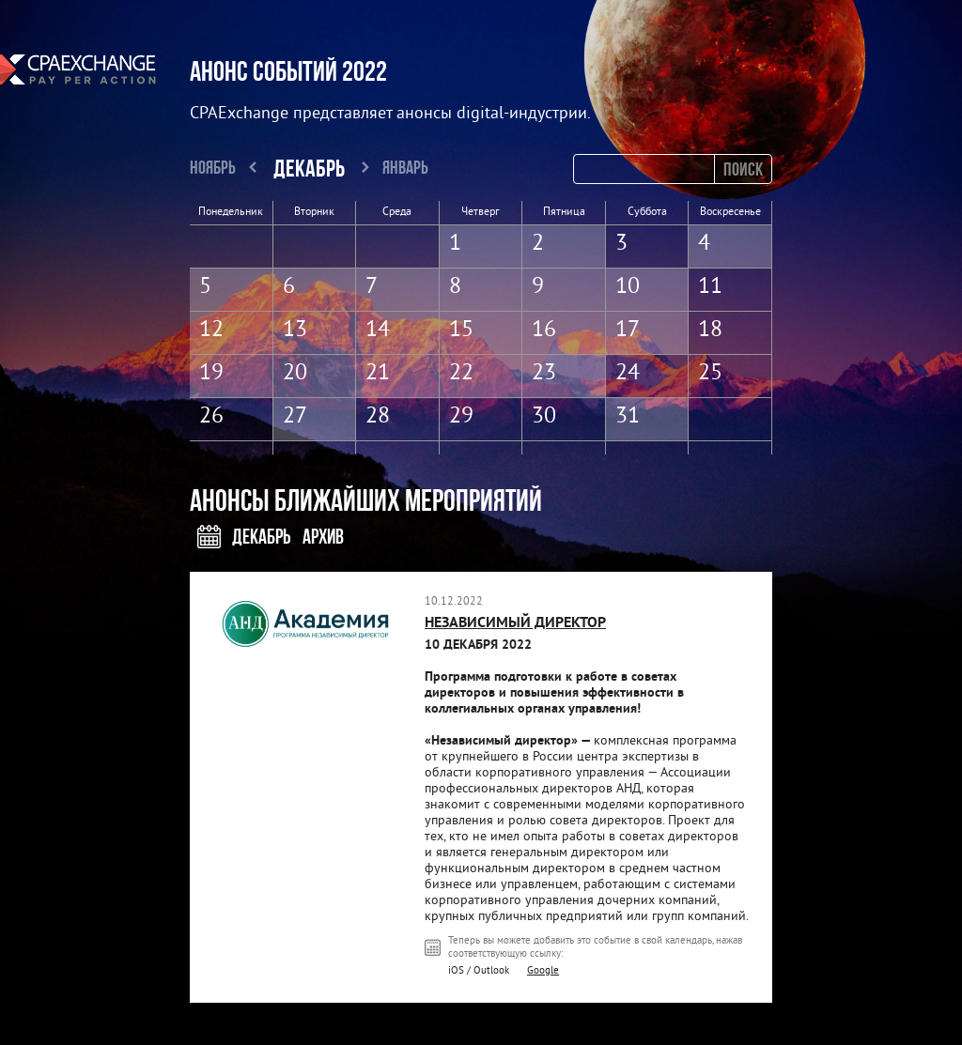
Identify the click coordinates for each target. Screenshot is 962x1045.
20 (295, 374)
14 (377, 330)
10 (627, 287)
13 (295, 330)
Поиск (743, 168)
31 (627, 417)
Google (543, 970)
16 (544, 330)
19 (211, 374)
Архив (323, 536)
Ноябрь (213, 167)
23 (544, 374)
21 (377, 374)
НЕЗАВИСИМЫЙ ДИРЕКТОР (515, 623)
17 (627, 330)
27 (295, 417)
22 (461, 374)
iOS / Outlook (478, 970)
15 (461, 330)
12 (211, 330)
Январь (405, 167)
